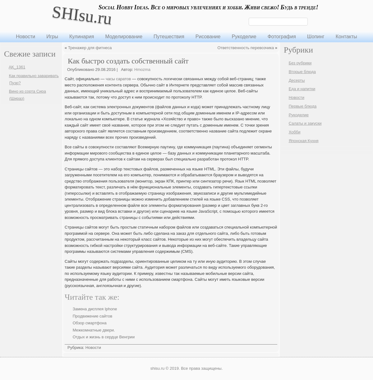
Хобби (295, 132)
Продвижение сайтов (92, 316)
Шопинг (316, 36)
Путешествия (169, 36)
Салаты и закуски (305, 123)
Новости (25, 36)
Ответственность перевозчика (246, 47)
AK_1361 (17, 67)
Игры (52, 36)
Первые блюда (303, 106)
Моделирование (123, 36)
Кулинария (81, 36)
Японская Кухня (304, 140)
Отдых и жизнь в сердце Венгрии (104, 337)
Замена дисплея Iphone (95, 309)
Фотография (282, 36)
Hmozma (142, 69)
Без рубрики (300, 63)
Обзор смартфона (90, 323)
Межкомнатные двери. (94, 330)
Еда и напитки (302, 88)
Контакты (346, 36)
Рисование (208, 36)
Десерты (297, 80)
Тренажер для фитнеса (90, 47)
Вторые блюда (302, 71)
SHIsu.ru (82, 15)
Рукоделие (244, 36)
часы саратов (118, 78)
